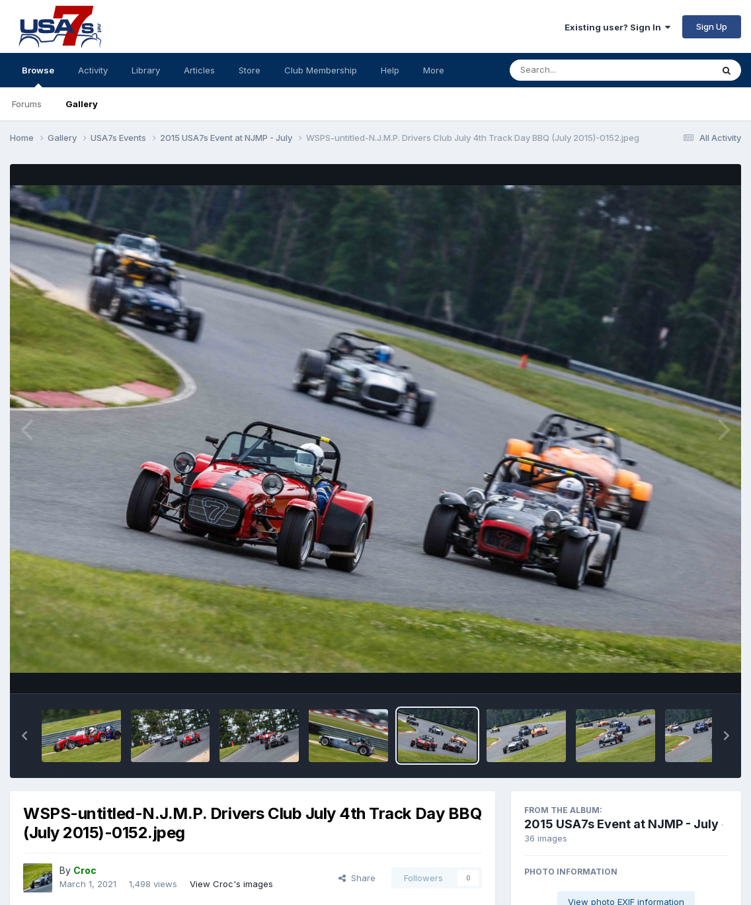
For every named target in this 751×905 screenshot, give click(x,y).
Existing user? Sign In (617, 27)
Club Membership (320, 70)
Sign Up (711, 26)
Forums (27, 104)
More (433, 70)
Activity (93, 70)
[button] (24, 735)
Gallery (81, 104)
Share (357, 878)
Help (390, 70)
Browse (38, 76)
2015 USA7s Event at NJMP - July (621, 824)
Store (249, 70)
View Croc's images (231, 884)
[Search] (575, 70)
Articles (199, 70)
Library (146, 70)
